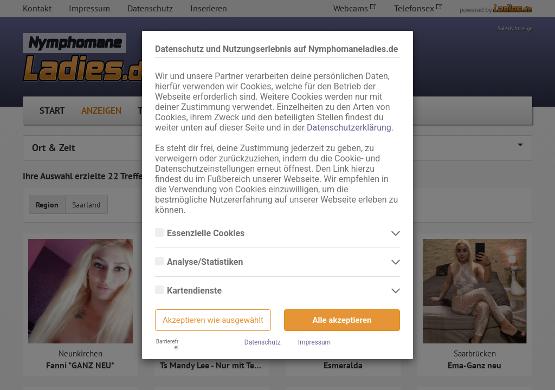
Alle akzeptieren (342, 320)
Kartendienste (195, 290)
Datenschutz (262, 342)
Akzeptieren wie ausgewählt (213, 320)
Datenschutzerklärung (349, 127)
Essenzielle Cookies (207, 233)
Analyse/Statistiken (206, 262)
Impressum (314, 342)
